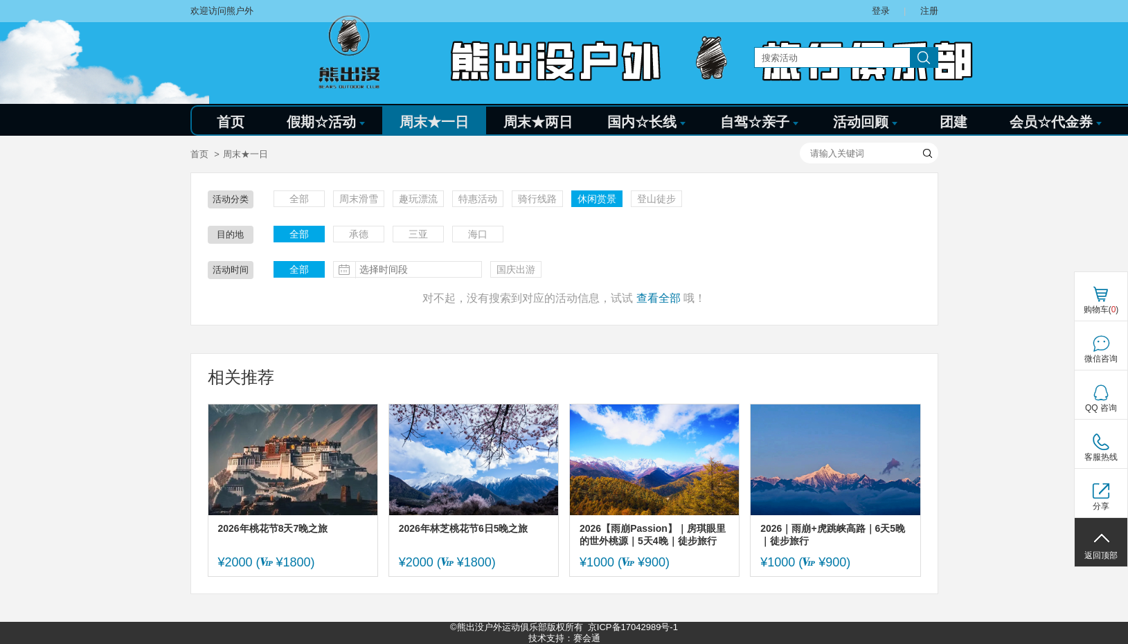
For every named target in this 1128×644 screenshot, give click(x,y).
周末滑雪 (358, 198)
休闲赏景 (597, 198)
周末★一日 (434, 121)
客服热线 (1101, 457)
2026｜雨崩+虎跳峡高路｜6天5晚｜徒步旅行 (832, 534)
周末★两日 (538, 121)
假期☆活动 (326, 121)
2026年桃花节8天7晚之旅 (273, 528)
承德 (358, 234)
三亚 (418, 234)
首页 (230, 121)
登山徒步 (656, 198)
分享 (1101, 506)
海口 (477, 234)
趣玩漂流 (418, 198)
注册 (929, 11)
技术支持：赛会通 (564, 638)
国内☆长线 (646, 121)
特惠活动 (477, 198)
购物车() (1101, 309)
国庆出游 (515, 269)
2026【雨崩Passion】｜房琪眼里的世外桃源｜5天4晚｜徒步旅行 (653, 534)
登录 (881, 11)
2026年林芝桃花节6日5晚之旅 (463, 528)
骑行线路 (537, 198)
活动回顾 (865, 121)
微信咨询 (1101, 359)
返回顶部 (1101, 555)
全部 (299, 198)
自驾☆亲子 (759, 121)
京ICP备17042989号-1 (633, 627)
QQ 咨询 (1101, 408)
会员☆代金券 (1056, 121)
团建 (953, 121)
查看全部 (658, 298)
